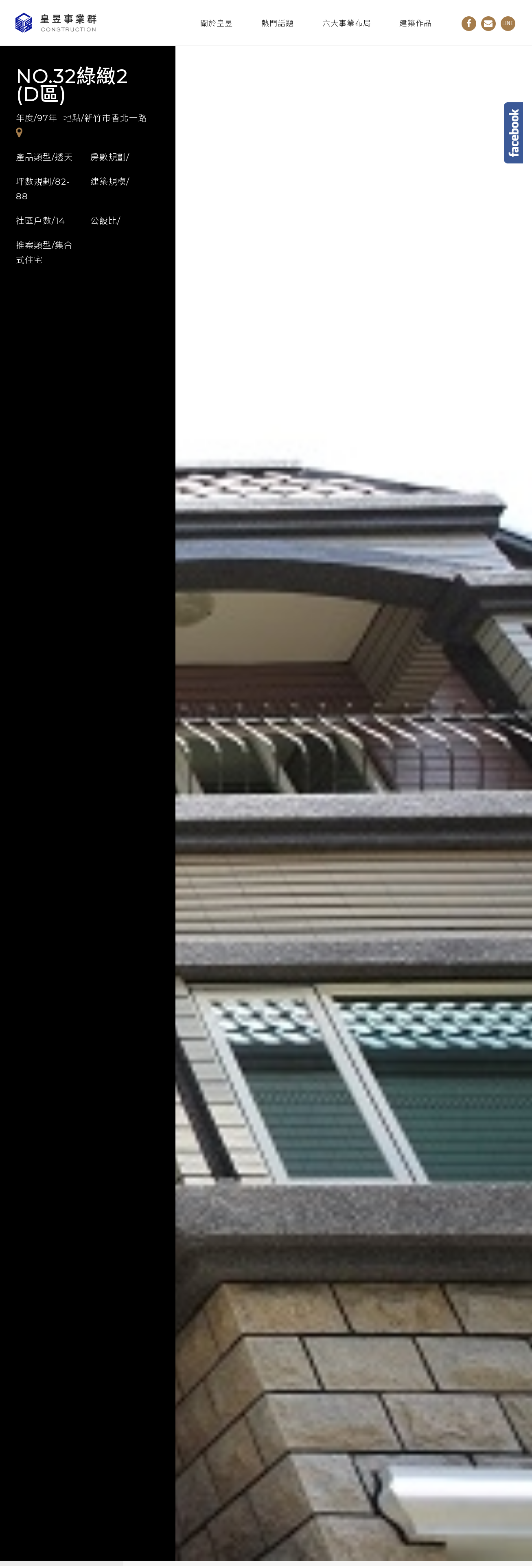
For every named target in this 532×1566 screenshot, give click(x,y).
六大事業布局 (346, 23)
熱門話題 (277, 23)
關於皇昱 (216, 23)
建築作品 (415, 23)
